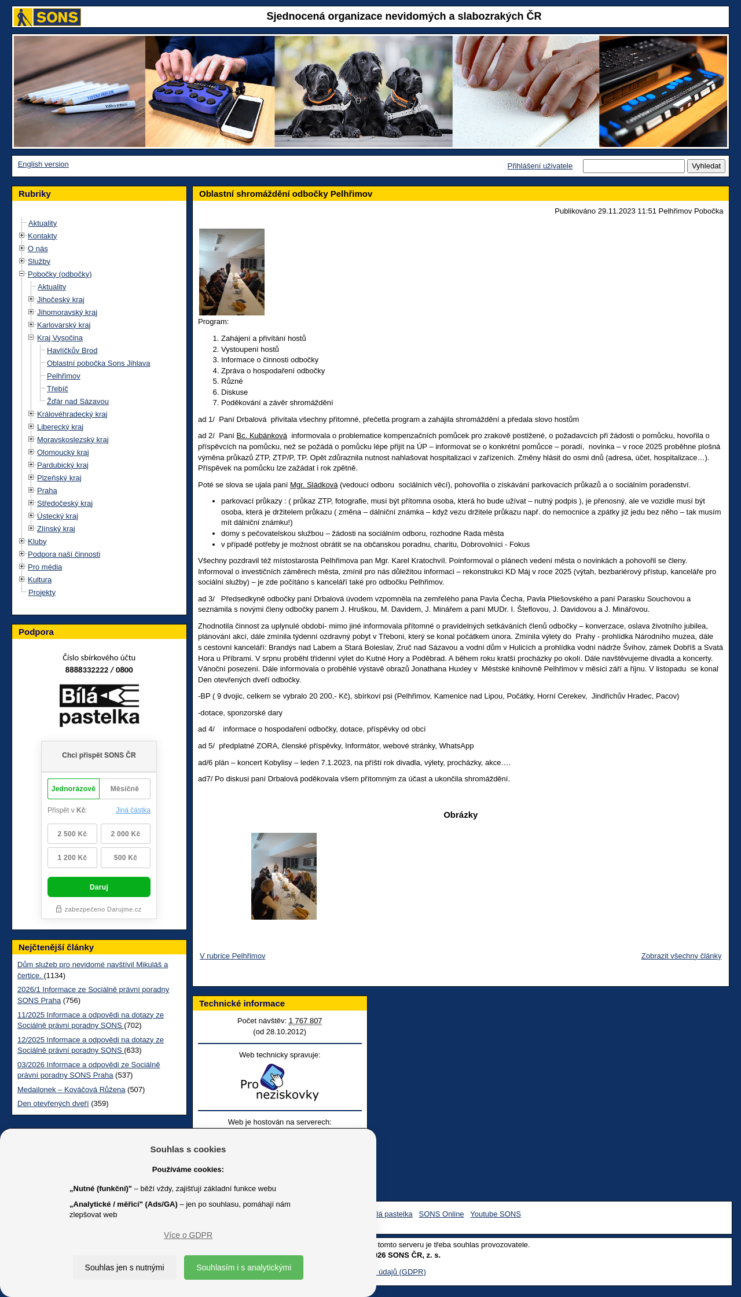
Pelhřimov (63, 376)
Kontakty (42, 236)
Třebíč (57, 388)
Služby (39, 261)
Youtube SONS (495, 1214)
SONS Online (441, 1214)
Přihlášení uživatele (540, 165)
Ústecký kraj (57, 516)
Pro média (45, 567)
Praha (47, 490)
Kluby (37, 541)
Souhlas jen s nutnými (124, 1267)
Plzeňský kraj (59, 477)
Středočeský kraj (65, 503)
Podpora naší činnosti (64, 554)
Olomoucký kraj (63, 452)
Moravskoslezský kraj (73, 439)
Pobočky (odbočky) (60, 274)
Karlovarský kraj (63, 325)
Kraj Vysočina (60, 337)
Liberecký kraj (60, 426)
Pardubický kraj (63, 465)
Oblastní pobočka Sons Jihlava (99, 363)
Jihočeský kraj (61, 299)
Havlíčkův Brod (72, 350)
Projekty (42, 592)
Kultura (40, 579)
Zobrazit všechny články (681, 955)
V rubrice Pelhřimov (232, 955)
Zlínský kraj (56, 528)
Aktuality (42, 223)
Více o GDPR (188, 1235)
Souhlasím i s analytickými (243, 1267)
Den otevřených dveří (53, 1103)
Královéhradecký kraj (72, 414)
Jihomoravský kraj (67, 312)
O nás (38, 248)
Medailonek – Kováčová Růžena (71, 1089)
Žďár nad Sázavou (78, 401)
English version (43, 164)
